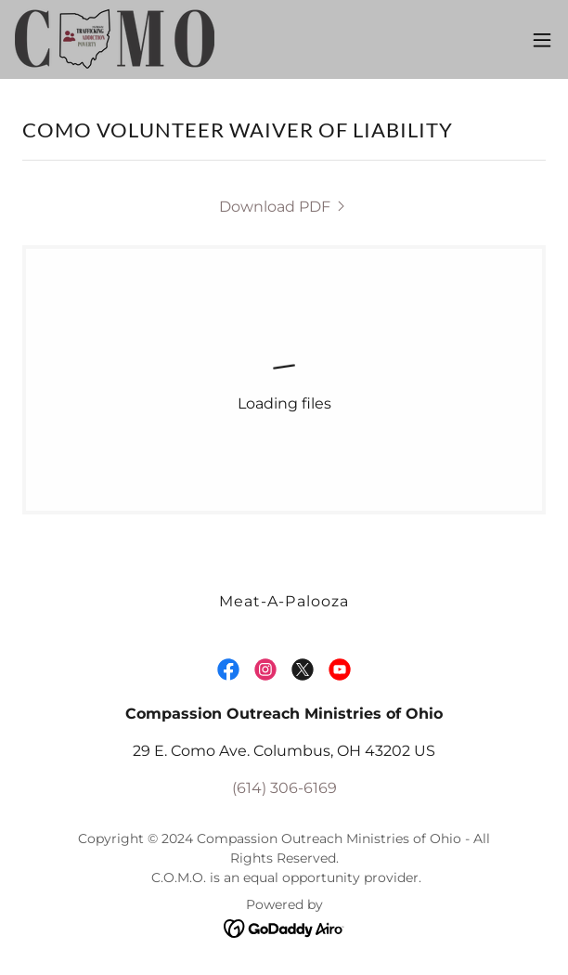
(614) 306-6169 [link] (284, 788)
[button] (542, 39)
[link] (114, 39)
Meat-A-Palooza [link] (283, 601)
